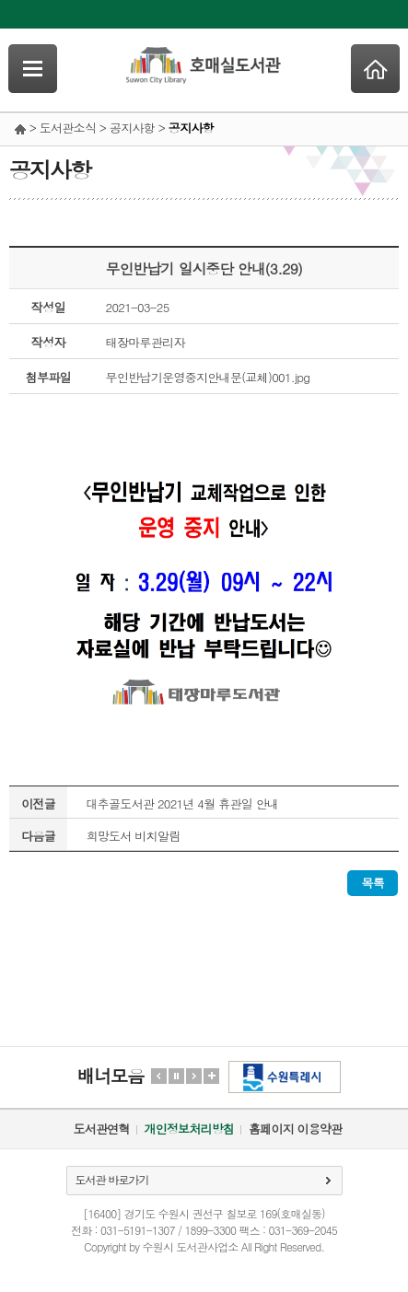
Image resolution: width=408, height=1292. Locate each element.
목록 (372, 882)
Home (375, 68)
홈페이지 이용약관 (295, 1128)
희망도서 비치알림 (133, 835)
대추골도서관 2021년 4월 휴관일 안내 (182, 803)
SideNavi (32, 68)
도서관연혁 (102, 1128)
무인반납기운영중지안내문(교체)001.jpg (208, 377)
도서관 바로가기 (112, 1179)
